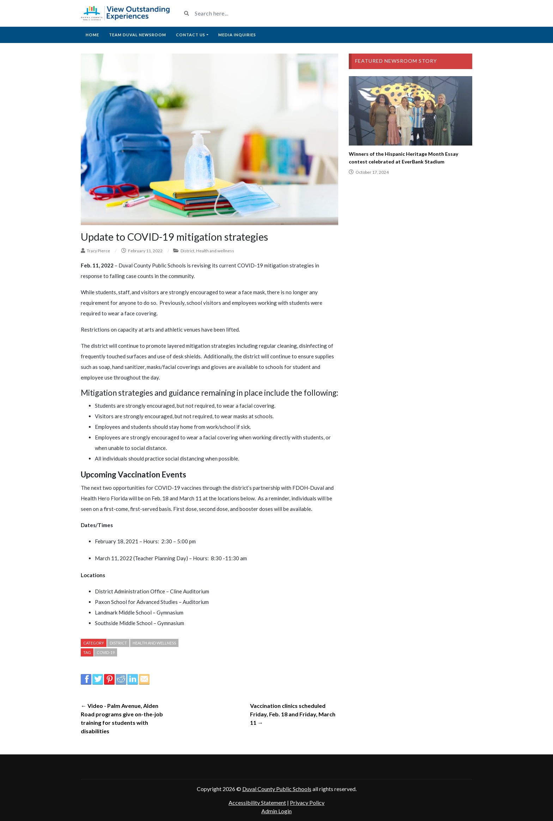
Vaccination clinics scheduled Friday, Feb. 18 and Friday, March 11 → (292, 714)
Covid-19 (106, 652)
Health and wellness (215, 250)
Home (92, 34)
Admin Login (276, 811)
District (187, 250)
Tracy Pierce (98, 250)
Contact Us (190, 34)
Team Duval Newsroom (137, 34)
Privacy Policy (307, 802)
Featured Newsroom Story (396, 61)
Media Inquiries (237, 34)
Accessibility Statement (257, 802)
